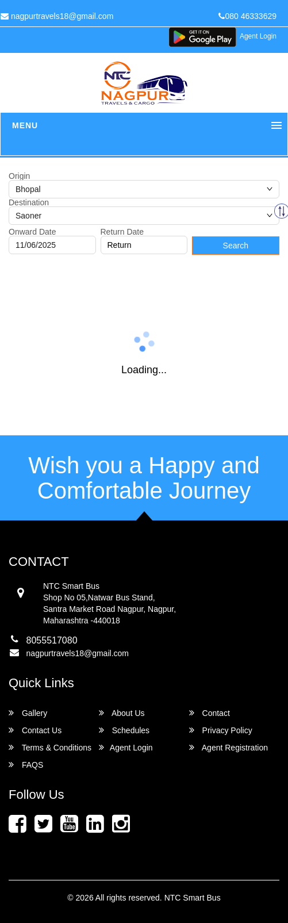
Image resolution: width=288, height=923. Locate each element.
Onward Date (32, 232)
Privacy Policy (220, 730)
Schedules (124, 730)
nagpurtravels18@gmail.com (77, 653)
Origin (19, 176)
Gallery (28, 713)
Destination (29, 202)
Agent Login (258, 36)
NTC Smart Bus (192, 897)
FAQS (26, 764)
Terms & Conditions (50, 747)
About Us (122, 713)
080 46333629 (247, 16)
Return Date (122, 232)
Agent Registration (228, 747)
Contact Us (35, 730)
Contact (209, 713)
